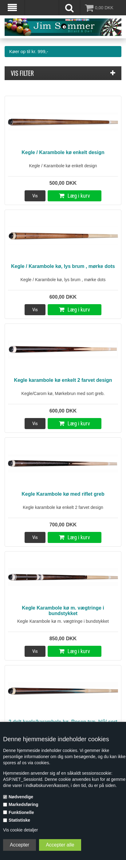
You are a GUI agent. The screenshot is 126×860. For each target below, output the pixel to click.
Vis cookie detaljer (20, 829)
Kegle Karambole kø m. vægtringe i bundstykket (63, 610)
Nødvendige (21, 796)
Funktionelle (21, 812)
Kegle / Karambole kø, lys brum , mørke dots (63, 266)
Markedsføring (23, 804)
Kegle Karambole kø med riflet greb (63, 494)
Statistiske (19, 820)
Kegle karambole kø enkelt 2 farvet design (63, 380)
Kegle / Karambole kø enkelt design (63, 152)
